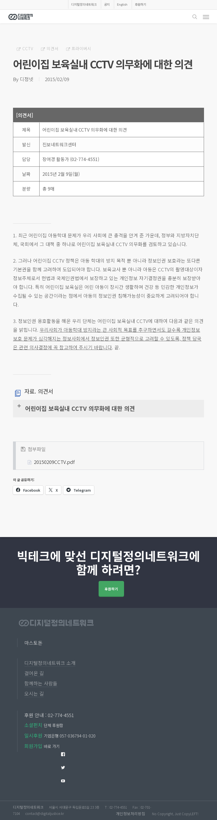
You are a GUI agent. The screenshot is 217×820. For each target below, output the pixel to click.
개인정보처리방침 (130, 813)
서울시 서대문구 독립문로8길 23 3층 (74, 807)
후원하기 (111, 588)
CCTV (27, 48)
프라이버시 (81, 48)
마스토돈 (33, 642)
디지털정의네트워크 (28, 807)
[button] (206, 17)
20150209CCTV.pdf (54, 461)
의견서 (52, 48)
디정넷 (26, 79)
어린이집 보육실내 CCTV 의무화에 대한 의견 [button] (76, 408)
